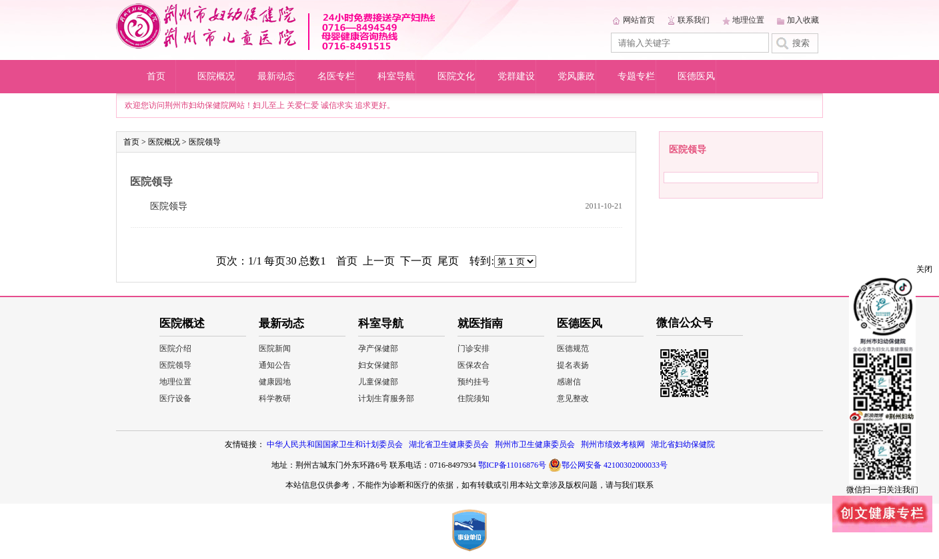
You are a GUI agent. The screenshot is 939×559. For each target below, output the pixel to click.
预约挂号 (473, 381)
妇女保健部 (378, 365)
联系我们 (694, 20)
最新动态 (276, 76)
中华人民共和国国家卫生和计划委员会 (335, 444)
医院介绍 (175, 348)
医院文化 (456, 76)
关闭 (924, 269)
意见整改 (573, 398)
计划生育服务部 (386, 398)
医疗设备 (175, 398)
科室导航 (396, 76)
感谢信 (569, 381)
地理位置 (748, 20)
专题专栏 (636, 76)
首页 (156, 76)
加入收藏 (803, 20)
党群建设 (516, 76)
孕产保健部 (378, 348)
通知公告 (275, 365)
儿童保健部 (378, 381)
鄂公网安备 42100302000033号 (608, 465)
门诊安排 (473, 348)
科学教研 (275, 398)
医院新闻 (275, 348)
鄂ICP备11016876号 (512, 465)
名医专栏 (336, 76)
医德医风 (696, 76)
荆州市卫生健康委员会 (535, 444)
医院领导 (205, 142)
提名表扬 (573, 365)
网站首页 (639, 20)
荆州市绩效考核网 (613, 444)
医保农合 (473, 365)
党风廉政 (576, 76)
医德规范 (573, 348)
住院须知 (473, 398)
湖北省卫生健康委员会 (449, 444)
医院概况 (216, 76)
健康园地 (275, 381)
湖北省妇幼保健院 (683, 444)
